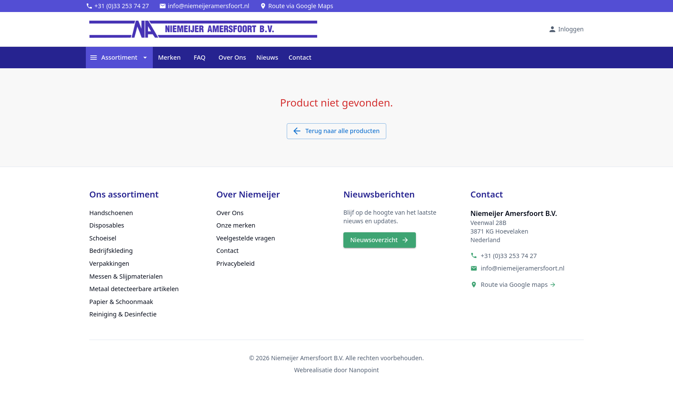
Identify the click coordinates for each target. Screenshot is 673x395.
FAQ (199, 57)
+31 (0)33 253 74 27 (509, 256)
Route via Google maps (514, 284)
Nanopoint (364, 370)
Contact (299, 57)
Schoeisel (102, 238)
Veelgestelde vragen (245, 238)
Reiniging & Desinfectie (123, 314)
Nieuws (267, 57)
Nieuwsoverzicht (379, 240)
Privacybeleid (235, 263)
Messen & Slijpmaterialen (126, 276)
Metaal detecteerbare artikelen (134, 289)
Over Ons (232, 57)
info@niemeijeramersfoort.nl (522, 268)
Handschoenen (111, 213)
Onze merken (235, 225)
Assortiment (119, 57)
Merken (169, 57)
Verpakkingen (109, 263)
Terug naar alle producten (336, 131)
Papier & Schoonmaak (121, 302)
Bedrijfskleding (111, 250)
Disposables (106, 225)
